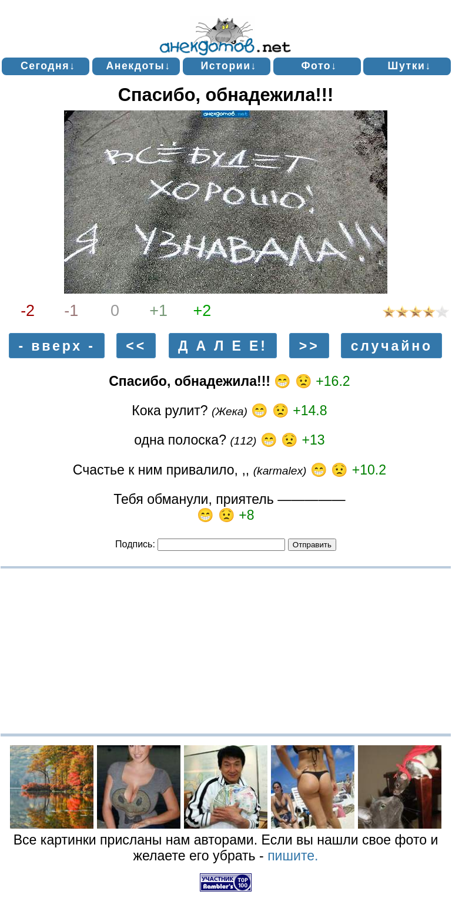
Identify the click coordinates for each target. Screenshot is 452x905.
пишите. (292, 855)
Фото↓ (319, 66)
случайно (392, 345)
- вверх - (57, 345)
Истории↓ (229, 66)
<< (136, 345)
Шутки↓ (409, 66)
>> (309, 345)
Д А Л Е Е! (222, 345)
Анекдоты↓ (138, 66)
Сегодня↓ (48, 66)
